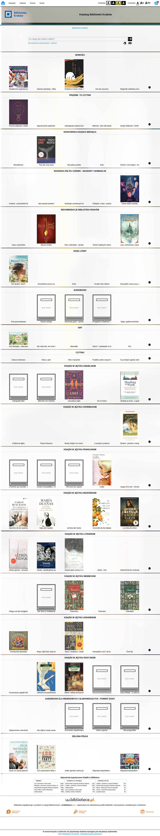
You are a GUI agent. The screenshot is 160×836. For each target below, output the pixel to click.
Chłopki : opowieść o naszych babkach (76, 785)
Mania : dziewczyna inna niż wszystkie (107, 787)
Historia (23, 3)
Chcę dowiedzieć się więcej (68, 834)
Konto (42, 3)
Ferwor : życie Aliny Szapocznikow (106, 789)
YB (118, 3)
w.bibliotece (68, 805)
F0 (137, 3)
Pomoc (33, 3)
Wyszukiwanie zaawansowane (39, 43)
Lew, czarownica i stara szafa (42, 783)
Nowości (12, 3)
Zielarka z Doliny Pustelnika (73, 791)
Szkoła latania (38, 791)
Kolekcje (54, 43)
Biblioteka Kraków (80, 28)
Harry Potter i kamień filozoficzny (43, 789)
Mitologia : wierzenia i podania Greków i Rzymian (48, 785)
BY (123, 3)
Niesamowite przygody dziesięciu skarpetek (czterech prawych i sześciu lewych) (56, 787)
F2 (148, 3)
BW (113, 3)
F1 (142, 3)
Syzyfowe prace (100, 791)
